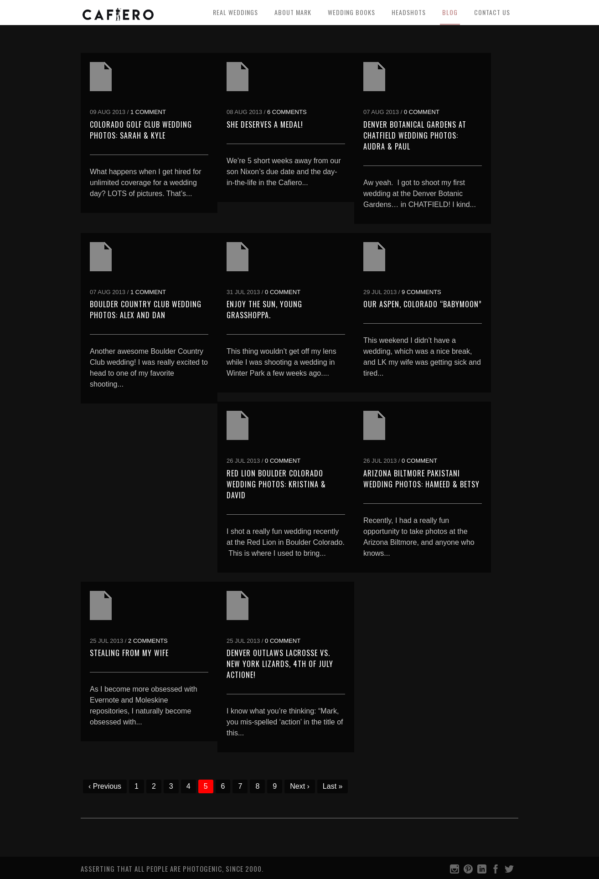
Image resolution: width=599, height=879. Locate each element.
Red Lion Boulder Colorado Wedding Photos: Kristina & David (276, 484)
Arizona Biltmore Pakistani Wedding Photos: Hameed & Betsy (421, 479)
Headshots (409, 12)
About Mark (292, 12)
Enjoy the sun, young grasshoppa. (264, 310)
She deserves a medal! (265, 124)
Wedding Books (351, 12)
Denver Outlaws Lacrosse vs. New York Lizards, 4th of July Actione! (280, 663)
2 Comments (148, 640)
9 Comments (421, 292)
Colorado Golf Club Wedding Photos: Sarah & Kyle (141, 130)
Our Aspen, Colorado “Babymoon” (422, 304)
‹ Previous (104, 786)
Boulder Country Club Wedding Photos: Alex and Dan (145, 310)
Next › (300, 786)
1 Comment (148, 112)
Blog (450, 12)
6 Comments (287, 112)
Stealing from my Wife (129, 652)
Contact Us (492, 12)
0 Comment (421, 112)
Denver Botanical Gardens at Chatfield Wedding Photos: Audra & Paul (414, 135)
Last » (333, 786)
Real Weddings (235, 12)
